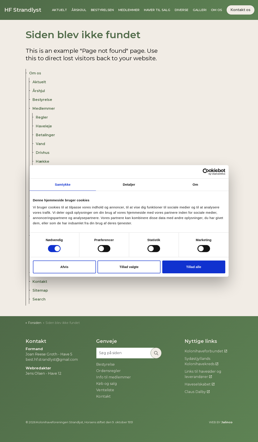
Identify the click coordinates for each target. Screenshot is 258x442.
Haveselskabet (199, 384)
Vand (40, 144)
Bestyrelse (42, 100)
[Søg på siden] (129, 353)
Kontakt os (240, 10)
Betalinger (45, 135)
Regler (42, 117)
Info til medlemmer (113, 377)
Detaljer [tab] (129, 184)
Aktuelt (59, 10)
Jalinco (227, 422)
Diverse (181, 10)
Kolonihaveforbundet (206, 351)
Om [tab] (195, 184)
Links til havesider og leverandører (203, 374)
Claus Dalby (197, 392)
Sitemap (40, 290)
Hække (42, 161)
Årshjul (78, 10)
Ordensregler (108, 371)
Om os (216, 10)
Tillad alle (193, 267)
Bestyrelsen (102, 10)
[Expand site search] (2, 25)
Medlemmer (129, 10)
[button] (156, 353)
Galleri (199, 10)
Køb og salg (106, 384)
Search (39, 299)
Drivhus (43, 153)
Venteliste (105, 390)
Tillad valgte (128, 267)
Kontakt (39, 282)
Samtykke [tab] (63, 184)
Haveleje (44, 126)
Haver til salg (157, 10)
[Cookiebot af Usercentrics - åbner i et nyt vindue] (206, 171)
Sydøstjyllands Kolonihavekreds (201, 361)
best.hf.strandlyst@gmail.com (52, 359)
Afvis (64, 267)
